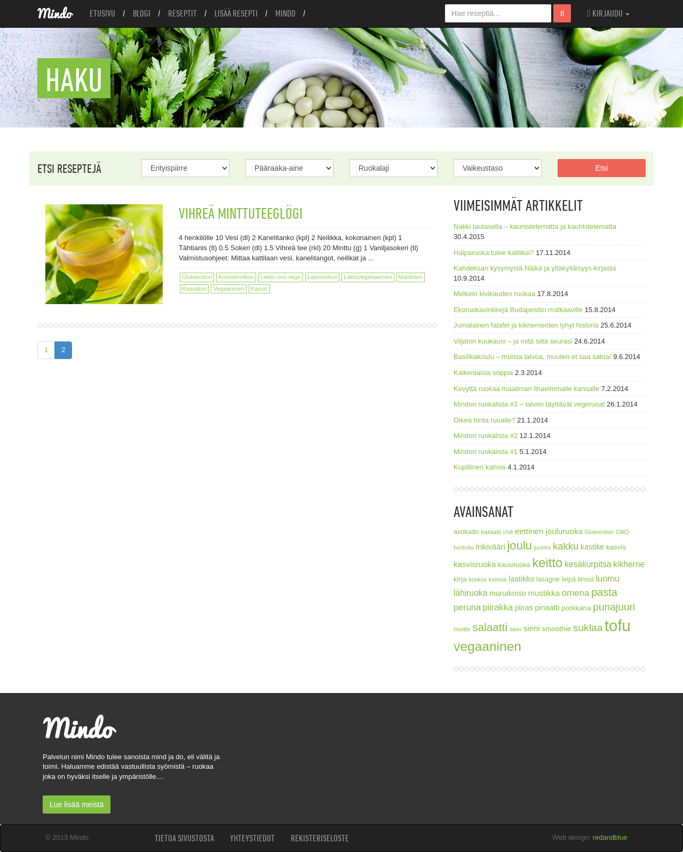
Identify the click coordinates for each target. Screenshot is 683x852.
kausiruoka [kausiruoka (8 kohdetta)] (514, 565)
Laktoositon (322, 277)
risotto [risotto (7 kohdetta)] (462, 628)
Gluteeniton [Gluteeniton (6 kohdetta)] (599, 532)
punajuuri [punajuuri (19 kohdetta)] (614, 606)
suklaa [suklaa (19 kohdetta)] (588, 627)
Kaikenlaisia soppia (483, 373)
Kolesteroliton (236, 277)
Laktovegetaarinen (368, 277)
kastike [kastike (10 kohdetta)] (592, 547)
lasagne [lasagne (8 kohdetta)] (548, 579)
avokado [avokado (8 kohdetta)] (466, 532)
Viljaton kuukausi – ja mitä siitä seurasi (513, 341)
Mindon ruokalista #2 (486, 436)
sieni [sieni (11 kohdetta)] (531, 628)
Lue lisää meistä (77, 804)
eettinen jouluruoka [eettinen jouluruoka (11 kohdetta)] (549, 531)
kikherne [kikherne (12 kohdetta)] (629, 564)
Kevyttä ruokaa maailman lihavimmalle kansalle (526, 389)
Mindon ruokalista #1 (486, 452)
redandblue (610, 837)
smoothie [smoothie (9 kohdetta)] (556, 629)
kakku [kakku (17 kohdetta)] (565, 546)
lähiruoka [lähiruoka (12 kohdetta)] (470, 593)
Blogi (141, 13)
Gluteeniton (197, 277)
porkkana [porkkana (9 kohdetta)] (576, 608)
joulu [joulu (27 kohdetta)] (519, 545)
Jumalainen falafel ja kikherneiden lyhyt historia (526, 325)
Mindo (285, 13)
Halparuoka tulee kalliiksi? (494, 253)
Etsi (601, 168)
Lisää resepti (236, 13)
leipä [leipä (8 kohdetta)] (569, 579)
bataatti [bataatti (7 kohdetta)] (491, 531)
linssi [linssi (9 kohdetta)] (586, 579)
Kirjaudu (608, 13)
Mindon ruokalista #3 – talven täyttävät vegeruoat (529, 404)
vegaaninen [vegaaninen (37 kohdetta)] (487, 646)
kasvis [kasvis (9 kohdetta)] (616, 547)
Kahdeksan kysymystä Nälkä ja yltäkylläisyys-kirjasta (535, 268)
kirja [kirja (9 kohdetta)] (460, 579)
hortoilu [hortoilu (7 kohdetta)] (464, 547)
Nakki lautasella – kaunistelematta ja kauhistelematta (535, 226)
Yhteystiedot (252, 838)
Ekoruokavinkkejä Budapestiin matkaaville (518, 310)
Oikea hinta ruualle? (484, 420)
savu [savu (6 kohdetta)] (516, 629)
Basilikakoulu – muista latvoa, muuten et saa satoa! (532, 357)
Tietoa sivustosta (184, 838)
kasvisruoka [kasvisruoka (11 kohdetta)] (475, 564)
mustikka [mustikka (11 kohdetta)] (544, 593)
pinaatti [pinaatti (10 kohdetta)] (547, 607)
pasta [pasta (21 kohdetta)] (604, 592)
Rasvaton (194, 288)
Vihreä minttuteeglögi (241, 213)
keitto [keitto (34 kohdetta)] (547, 562)
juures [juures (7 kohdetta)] (542, 547)
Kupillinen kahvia (480, 467)
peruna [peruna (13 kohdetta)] (467, 607)
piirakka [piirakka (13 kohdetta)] (498, 607)
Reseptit (182, 13)
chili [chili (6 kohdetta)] (508, 532)
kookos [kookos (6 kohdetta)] (477, 579)
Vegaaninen (228, 288)
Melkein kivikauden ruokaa (494, 294)
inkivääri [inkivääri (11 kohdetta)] (490, 546)
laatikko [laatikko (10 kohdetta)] (521, 579)
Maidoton (411, 277)
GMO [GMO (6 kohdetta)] (622, 532)
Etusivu (102, 13)
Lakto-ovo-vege (280, 277)
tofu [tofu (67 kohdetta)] (618, 625)
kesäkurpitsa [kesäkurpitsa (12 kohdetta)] (588, 564)
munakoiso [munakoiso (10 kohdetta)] (507, 593)
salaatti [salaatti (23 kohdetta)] (489, 627)
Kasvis (259, 288)
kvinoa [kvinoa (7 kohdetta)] (498, 579)
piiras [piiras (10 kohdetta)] (524, 607)
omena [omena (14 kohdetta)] (576, 593)
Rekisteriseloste (320, 838)
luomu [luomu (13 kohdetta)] (607, 578)
